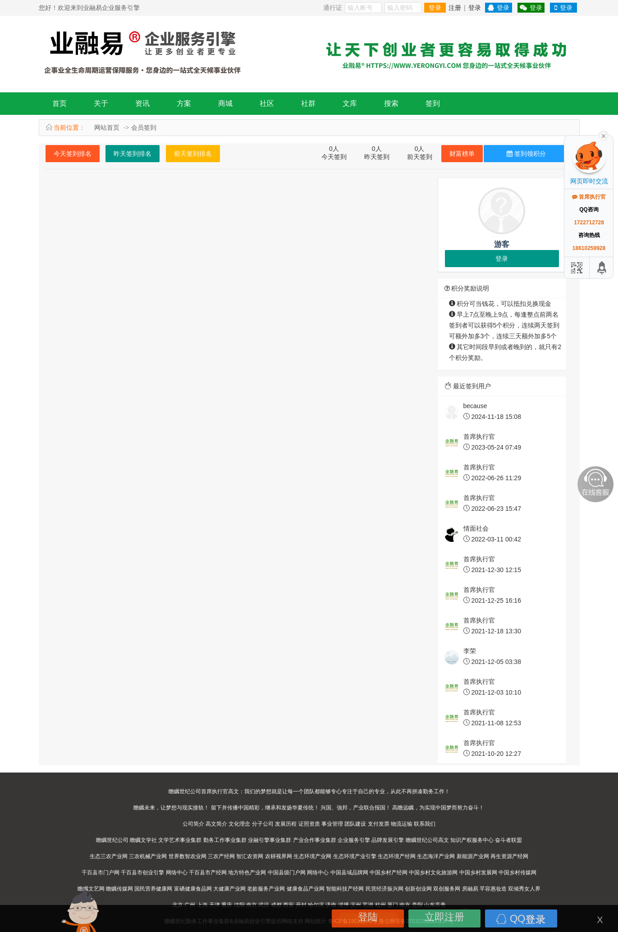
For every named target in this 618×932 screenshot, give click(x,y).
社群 (308, 103)
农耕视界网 (278, 856)
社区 (267, 103)
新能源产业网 (473, 856)
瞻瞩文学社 (143, 840)
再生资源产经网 (509, 856)
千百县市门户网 (100, 872)
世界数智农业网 (187, 856)
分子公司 (263, 824)
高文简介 (216, 824)
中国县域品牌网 (349, 872)
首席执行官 (589, 197)
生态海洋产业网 (436, 856)
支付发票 (378, 824)
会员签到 (143, 127)
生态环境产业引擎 (354, 856)
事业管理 (332, 824)
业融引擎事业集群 (269, 840)
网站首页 (106, 127)
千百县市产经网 (208, 872)
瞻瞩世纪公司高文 (427, 840)
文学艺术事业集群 (179, 840)
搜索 (391, 103)
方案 (184, 103)
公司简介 (193, 824)
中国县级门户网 (287, 872)
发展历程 (286, 824)
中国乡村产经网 (388, 872)
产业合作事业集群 (314, 840)
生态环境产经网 (397, 856)
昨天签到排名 (132, 153)
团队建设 (355, 824)
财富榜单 (462, 153)
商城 (225, 103)
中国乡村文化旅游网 (433, 872)
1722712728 (589, 222)
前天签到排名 (193, 153)
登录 (435, 7)
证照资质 (309, 824)
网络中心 (177, 872)
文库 (350, 103)
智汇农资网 (249, 856)
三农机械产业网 (148, 856)
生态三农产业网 (109, 856)
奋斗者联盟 (508, 840)
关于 (101, 103)
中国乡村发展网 (478, 872)
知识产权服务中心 (472, 840)
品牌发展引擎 (387, 840)
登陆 (368, 917)
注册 (455, 7)
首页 (59, 103)
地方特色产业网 (247, 872)
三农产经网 (221, 856)
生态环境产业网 (312, 856)
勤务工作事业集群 (225, 840)
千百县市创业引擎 (142, 872)
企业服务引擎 (354, 840)
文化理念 (239, 824)
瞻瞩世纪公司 (112, 840)
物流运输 (401, 824)
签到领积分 (526, 153)
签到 (433, 103)
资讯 (142, 103)
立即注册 (444, 917)
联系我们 (424, 824)
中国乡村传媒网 (517, 872)
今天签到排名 (73, 153)
